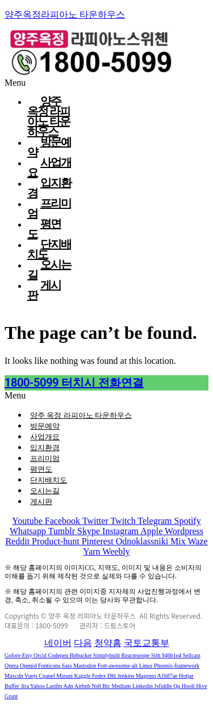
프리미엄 (45, 458)
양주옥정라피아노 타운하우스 (65, 14)
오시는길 (45, 490)
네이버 (58, 643)
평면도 (41, 469)
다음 (83, 643)
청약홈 (108, 643)
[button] (106, 396)
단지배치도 (48, 480)
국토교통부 (146, 643)
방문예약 (45, 426)
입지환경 (45, 447)
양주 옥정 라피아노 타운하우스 (81, 415)
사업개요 (45, 437)
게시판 (44, 290)
